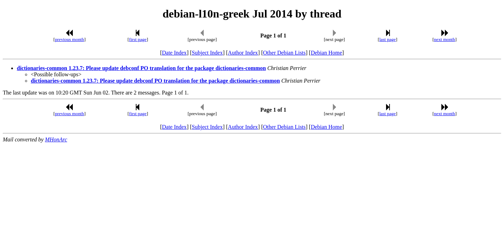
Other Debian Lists (284, 53)
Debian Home (326, 53)
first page (138, 39)
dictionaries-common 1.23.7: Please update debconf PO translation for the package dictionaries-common (141, 68)
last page (387, 39)
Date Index (174, 53)
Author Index (243, 53)
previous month (69, 39)
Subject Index (207, 53)
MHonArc (56, 139)
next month (444, 39)
